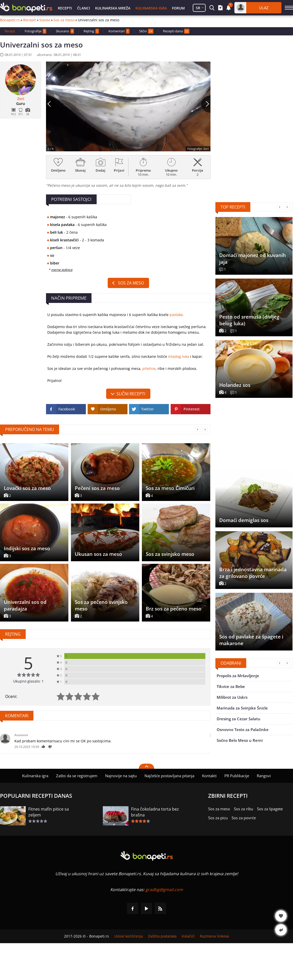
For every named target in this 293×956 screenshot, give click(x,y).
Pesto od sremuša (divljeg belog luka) (249, 320)
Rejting (91, 31)
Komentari (119, 31)
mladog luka (178, 356)
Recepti (65, 8)
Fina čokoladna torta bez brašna (155, 812)
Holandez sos (234, 385)
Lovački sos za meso (27, 488)
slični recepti (130, 394)
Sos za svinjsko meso (170, 554)
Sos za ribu (243, 808)
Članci (83, 8)
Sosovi (44, 20)
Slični (146, 31)
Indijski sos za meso (27, 548)
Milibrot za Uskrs (232, 697)
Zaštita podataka (162, 936)
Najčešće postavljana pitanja (169, 775)
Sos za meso (64, 20)
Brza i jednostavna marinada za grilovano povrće (253, 572)
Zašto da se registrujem (76, 775)
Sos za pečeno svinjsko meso (101, 605)
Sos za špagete (270, 808)
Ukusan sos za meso (98, 554)
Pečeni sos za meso (97, 488)
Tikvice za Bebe (231, 686)
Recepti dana (176, 31)
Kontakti (209, 775)
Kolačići (188, 936)
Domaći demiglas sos (243, 520)
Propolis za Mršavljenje (238, 675)
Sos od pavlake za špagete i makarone (251, 640)
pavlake (176, 314)
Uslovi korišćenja (128, 936)
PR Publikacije (236, 775)
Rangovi (264, 775)
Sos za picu (218, 817)
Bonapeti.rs (10, 20)
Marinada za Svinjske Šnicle (242, 708)
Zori (20, 99)
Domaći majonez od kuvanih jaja (252, 258)
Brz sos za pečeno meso (174, 608)
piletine (148, 368)
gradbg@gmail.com (164, 889)
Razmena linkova (214, 936)
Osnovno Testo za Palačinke (243, 729)
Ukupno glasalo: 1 (28, 681)
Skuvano (65, 31)
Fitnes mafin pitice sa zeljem (48, 812)
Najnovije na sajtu (121, 775)
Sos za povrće (244, 817)
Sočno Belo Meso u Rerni (240, 740)
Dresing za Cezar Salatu (238, 718)
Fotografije (35, 31)
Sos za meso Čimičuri (170, 488)
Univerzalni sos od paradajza (25, 605)
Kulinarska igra (151, 8)
